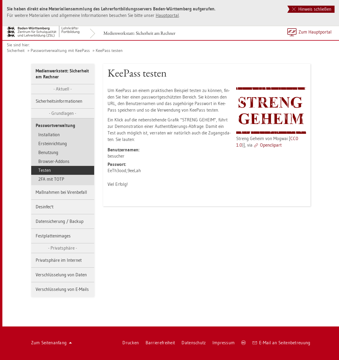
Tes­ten (44, 170)
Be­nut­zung (48, 152)
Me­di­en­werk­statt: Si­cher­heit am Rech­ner (139, 33)
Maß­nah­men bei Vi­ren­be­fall (61, 192)
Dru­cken (130, 342)
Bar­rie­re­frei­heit (160, 342)
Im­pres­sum (223, 342)
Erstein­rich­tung (52, 143)
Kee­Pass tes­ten (109, 50)
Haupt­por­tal (167, 15)
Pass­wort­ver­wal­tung (55, 125)
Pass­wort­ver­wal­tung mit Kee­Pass (60, 50)
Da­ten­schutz (194, 342)
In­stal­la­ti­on (49, 134)
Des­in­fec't (44, 207)
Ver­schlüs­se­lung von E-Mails (62, 289)
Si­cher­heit (16, 50)
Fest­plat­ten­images (53, 236)
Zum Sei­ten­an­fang (51, 342)
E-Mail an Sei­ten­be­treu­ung (281, 342)
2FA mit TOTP (51, 179)
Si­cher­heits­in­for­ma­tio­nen (59, 101)
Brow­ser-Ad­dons (54, 161)
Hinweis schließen (311, 9)
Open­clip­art (271, 145)
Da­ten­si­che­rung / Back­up (59, 221)
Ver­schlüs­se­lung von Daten (61, 274)
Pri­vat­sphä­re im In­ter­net (59, 260)
